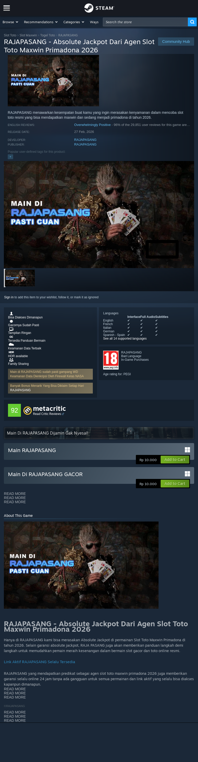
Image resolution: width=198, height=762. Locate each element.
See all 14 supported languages (125, 338)
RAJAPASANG (85, 140)
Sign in (9, 297)
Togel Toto (47, 35)
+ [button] (10, 156)
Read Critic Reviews (47, 414)
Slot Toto (10, 35)
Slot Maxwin (28, 35)
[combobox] (145, 22)
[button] (10, 22)
